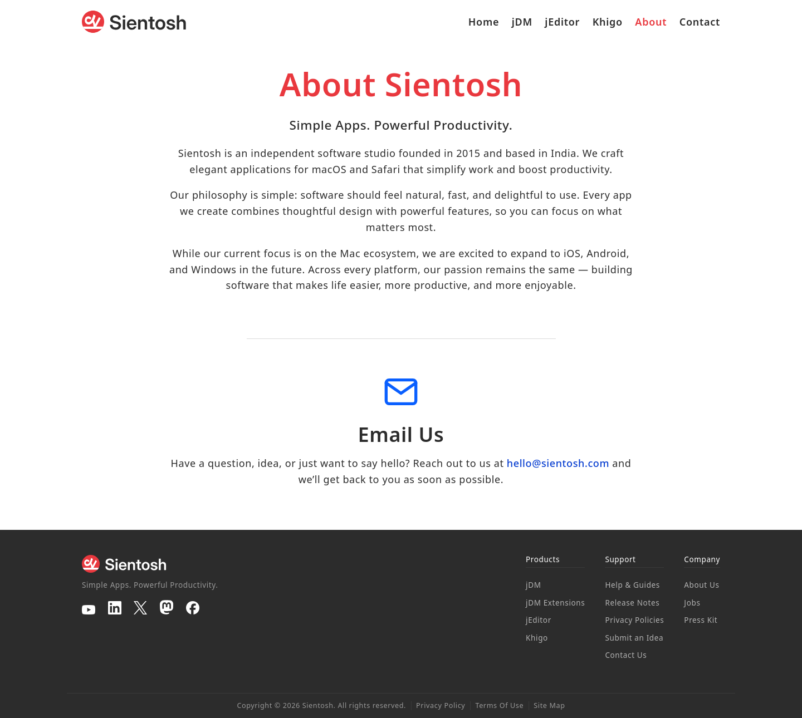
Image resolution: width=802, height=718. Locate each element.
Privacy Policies (634, 620)
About (651, 21)
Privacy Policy (440, 705)
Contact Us (626, 655)
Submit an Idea (634, 638)
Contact (699, 21)
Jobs (692, 603)
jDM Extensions (555, 603)
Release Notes (632, 603)
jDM (522, 21)
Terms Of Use (499, 705)
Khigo (608, 21)
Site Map (549, 705)
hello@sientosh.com (558, 463)
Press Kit (700, 620)
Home (483, 21)
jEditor (562, 21)
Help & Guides (632, 585)
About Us (701, 585)
